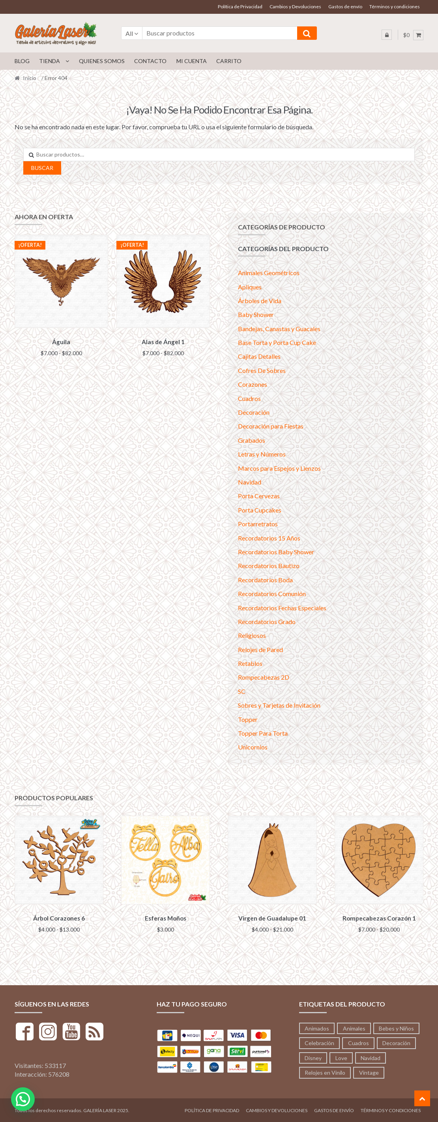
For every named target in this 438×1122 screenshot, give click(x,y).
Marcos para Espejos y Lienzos (279, 468)
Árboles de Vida (259, 300)
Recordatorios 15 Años (269, 538)
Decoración (254, 412)
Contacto (150, 61)
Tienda (49, 61)
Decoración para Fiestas (270, 426)
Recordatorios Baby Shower (276, 551)
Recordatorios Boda (265, 579)
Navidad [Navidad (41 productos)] (370, 1056)
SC (241, 691)
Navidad (249, 482)
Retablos (250, 663)
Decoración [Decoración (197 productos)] (396, 1041)
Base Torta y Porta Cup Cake (277, 342)
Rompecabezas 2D (263, 677)
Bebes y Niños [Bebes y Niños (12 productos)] (396, 1026)
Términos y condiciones (394, 6)
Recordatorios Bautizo (268, 565)
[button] (23, 1099)
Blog (22, 61)
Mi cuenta (191, 61)
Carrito (228, 61)
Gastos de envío (345, 6)
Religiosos (252, 635)
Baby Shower (256, 314)
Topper (248, 719)
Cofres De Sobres (262, 370)
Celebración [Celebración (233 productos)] (319, 1041)
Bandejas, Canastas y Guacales (279, 328)
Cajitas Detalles (259, 356)
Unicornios (253, 747)
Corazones (252, 384)
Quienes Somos (102, 61)
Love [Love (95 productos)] (341, 1056)
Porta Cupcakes (259, 510)
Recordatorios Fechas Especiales (282, 607)
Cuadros (249, 398)
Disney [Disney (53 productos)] (313, 1056)
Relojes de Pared (260, 649)
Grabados (251, 440)
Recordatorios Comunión (272, 593)
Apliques (250, 287)
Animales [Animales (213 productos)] (354, 1026)
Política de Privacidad (240, 6)
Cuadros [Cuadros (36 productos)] (358, 1041)
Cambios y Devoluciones (295, 6)
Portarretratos (258, 523)
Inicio (29, 78)
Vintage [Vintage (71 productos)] (369, 1071)
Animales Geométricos (268, 272)
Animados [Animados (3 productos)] (317, 1026)
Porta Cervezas (259, 495)
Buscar (42, 167)
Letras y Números (262, 454)
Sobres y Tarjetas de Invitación (279, 705)
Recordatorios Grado (267, 621)
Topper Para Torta (263, 733)
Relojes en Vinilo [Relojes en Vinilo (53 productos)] (325, 1071)
